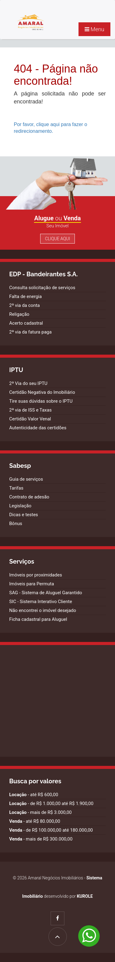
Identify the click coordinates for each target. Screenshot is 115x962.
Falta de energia (25, 296)
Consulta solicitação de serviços (42, 287)
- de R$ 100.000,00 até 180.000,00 (51, 830)
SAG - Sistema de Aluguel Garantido (45, 592)
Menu (94, 29)
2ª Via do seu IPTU (28, 383)
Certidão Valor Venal (30, 419)
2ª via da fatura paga (30, 332)
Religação (19, 314)
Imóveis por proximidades (35, 575)
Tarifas (16, 488)
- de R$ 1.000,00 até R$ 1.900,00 (51, 803)
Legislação (20, 506)
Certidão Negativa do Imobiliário (42, 392)
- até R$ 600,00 (33, 794)
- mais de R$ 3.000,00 (40, 812)
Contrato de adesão (29, 497)
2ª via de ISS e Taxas (30, 410)
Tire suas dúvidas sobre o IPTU (40, 401)
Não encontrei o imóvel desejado (42, 610)
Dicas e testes (23, 514)
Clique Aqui (57, 238)
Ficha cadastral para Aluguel (38, 619)
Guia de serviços (26, 479)
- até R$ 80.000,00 (34, 821)
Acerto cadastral (26, 323)
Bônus (15, 523)
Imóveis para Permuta (31, 584)
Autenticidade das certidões (38, 428)
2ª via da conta (24, 305)
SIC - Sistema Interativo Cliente (40, 601)
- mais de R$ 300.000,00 (40, 839)
